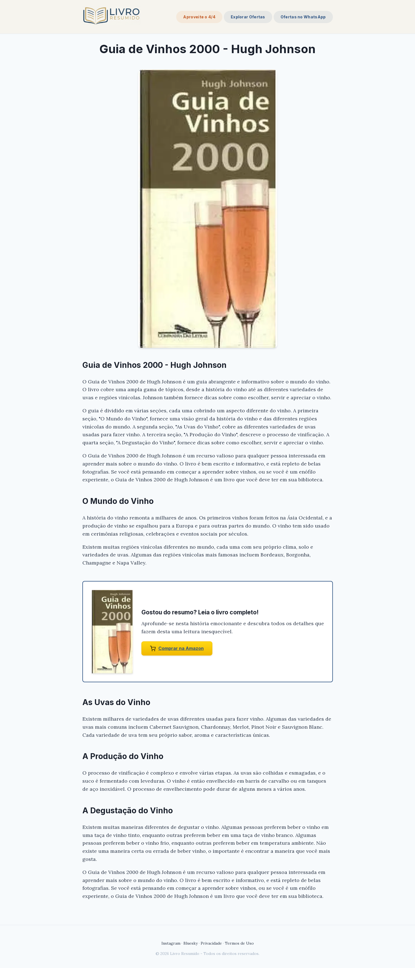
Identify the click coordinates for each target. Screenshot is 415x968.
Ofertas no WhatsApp (303, 16)
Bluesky (190, 943)
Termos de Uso (239, 943)
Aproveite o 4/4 (199, 16)
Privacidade (211, 943)
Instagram (170, 943)
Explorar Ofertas (248, 16)
